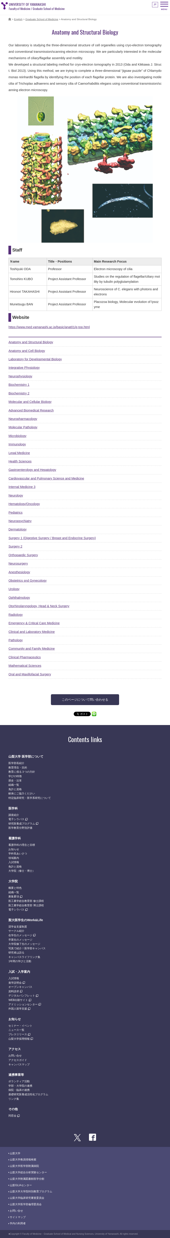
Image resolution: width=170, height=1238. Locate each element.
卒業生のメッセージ (20, 939)
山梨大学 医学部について (25, 756)
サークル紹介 (16, 930)
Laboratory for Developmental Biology (35, 359)
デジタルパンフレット (21, 995)
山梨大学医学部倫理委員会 (26, 1204)
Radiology (15, 614)
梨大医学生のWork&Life (25, 920)
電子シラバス (16, 819)
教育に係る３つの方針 (21, 771)
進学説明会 (15, 982)
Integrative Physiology (24, 367)
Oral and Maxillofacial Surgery (29, 674)
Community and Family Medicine (31, 648)
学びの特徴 (15, 776)
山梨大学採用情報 (19, 1038)
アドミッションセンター (23, 1004)
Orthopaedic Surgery (23, 555)
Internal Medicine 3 (21, 487)
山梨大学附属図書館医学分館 (27, 1178)
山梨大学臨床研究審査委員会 (27, 1197)
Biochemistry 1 (18, 384)
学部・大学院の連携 (20, 1085)
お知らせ (13, 849)
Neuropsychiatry (19, 521)
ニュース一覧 (16, 1029)
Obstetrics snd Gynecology (27, 580)
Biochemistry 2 (18, 393)
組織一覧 (13, 784)
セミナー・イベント (20, 1025)
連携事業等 (16, 1074)
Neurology (15, 495)
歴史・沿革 (15, 780)
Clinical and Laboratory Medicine (31, 632)
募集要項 (13, 896)
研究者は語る (16, 952)
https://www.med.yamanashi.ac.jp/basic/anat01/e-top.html (49, 327)
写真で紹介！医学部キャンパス (27, 948)
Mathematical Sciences (24, 665)
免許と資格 (15, 789)
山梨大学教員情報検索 (23, 1159)
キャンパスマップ (19, 1064)
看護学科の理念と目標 (21, 844)
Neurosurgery (18, 563)
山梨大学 (15, 1153)
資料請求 (13, 991)
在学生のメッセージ (20, 935)
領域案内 (13, 858)
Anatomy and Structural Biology (30, 342)
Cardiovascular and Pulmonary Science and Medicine (46, 478)
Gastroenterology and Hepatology (32, 470)
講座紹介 (13, 815)
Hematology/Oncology (24, 504)
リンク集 (13, 1098)
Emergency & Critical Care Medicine (34, 623)
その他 (13, 1109)
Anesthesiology (19, 572)
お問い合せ (15, 1055)
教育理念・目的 (17, 767)
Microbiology (17, 436)
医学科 (13, 808)
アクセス (14, 1049)
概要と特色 (15, 887)
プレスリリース (17, 1034)
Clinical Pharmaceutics (24, 657)
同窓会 (12, 1115)
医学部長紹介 (16, 763)
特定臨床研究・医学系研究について (29, 797)
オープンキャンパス (20, 986)
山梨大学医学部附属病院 (24, 1166)
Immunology (17, 444)
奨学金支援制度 (17, 926)
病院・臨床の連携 (19, 1090)
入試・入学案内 (19, 971)
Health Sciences (19, 461)
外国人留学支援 (17, 1008)
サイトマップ (18, 1217)
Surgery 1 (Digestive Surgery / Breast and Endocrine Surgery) (52, 538)
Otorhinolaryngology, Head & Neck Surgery (38, 606)
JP (155, 4)
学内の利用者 (18, 1223)
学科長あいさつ (17, 853)
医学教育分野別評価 (20, 827)
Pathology (15, 640)
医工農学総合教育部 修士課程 (26, 901)
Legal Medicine (19, 453)
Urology (13, 589)
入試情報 (13, 862)
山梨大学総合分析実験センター (28, 1172)
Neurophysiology (20, 376)
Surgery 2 (15, 546)
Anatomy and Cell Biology (26, 351)
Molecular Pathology (22, 427)
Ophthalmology (19, 597)
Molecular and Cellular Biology (29, 402)
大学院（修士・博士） (21, 870)
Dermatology (17, 529)
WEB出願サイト (18, 1000)
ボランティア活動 (19, 1081)
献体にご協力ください (21, 793)
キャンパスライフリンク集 (24, 957)
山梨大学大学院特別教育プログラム (31, 1191)
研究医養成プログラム (21, 823)
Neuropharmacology (22, 419)
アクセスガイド (17, 1060)
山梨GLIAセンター (21, 1185)
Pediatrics (15, 512)
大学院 (13, 881)
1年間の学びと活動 (19, 961)
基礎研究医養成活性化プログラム (28, 1094)
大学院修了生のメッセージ (24, 944)
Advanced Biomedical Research (31, 410)
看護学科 (14, 838)
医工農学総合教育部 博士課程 (26, 905)
